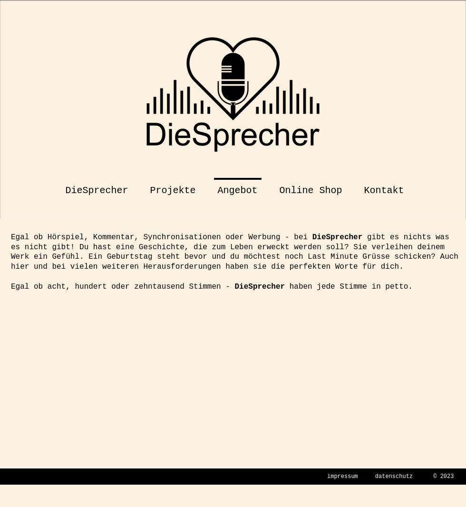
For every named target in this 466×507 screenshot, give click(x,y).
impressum (342, 476)
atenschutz (396, 476)
